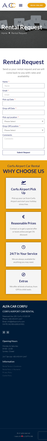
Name (5, 82)
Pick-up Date (8, 99)
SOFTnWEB (29, 436)
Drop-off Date (9, 108)
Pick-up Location (10, 117)
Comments (7, 135)
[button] (21, 5)
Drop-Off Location (11, 126)
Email (5, 91)
